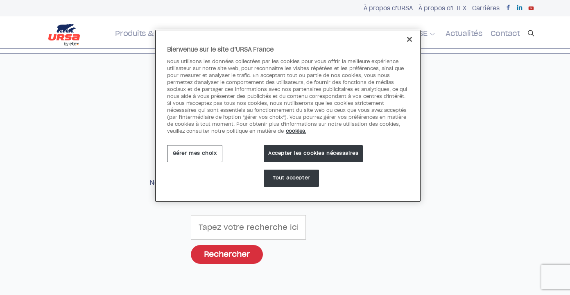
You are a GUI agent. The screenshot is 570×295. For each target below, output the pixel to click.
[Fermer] (409, 39)
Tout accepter (291, 178)
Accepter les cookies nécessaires (313, 153)
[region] (288, 116)
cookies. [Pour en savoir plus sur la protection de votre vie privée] (296, 131)
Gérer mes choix (195, 153)
